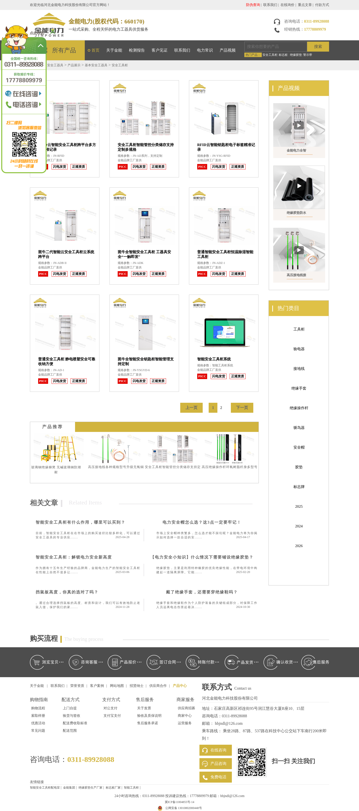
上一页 (191, 408)
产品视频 (228, 50)
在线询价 (287, 5)
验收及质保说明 (149, 716)
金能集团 (69, 787)
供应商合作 (158, 686)
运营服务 (185, 723)
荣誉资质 (77, 686)
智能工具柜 (131, 787)
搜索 (318, 46)
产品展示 (74, 65)
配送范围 (70, 730)
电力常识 (205, 50)
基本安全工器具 (96, 65)
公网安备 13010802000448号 (183, 808)
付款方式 (322, 5)
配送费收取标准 (75, 723)
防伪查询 (253, 5)
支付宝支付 (112, 716)
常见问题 (38, 730)
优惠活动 (38, 723)
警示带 (307, 55)
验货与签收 (71, 716)
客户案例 (97, 686)
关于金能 (114, 50)
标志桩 (283, 55)
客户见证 (160, 50)
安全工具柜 (270, 55)
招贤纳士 (137, 686)
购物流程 (38, 708)
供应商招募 (186, 708)
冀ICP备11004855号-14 (179, 802)
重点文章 (305, 5)
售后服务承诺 (147, 723)
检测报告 (137, 50)
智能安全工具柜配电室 (45, 787)
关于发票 (144, 708)
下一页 (242, 408)
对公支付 (110, 708)
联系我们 (270, 5)
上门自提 (70, 708)
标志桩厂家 (113, 787)
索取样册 (38, 716)
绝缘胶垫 (296, 55)
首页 (95, 50)
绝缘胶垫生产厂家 (90, 787)
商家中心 (185, 716)
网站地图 (117, 686)
